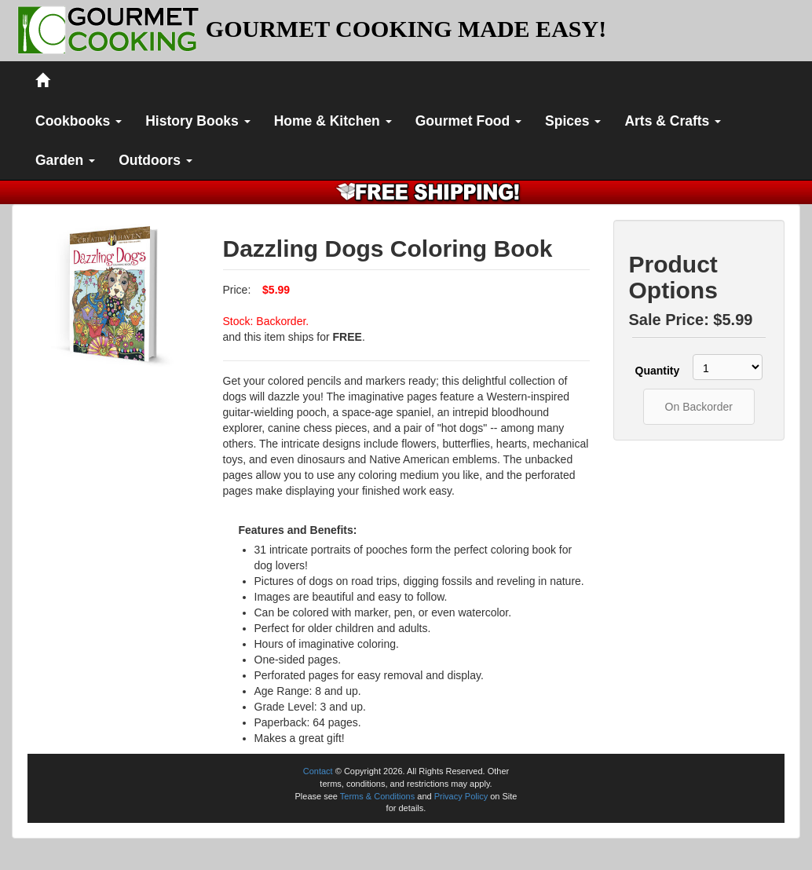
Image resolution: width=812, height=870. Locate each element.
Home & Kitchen (333, 121)
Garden (65, 160)
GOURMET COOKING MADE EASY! (406, 29)
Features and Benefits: (298, 530)
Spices (573, 121)
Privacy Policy (461, 796)
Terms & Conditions (377, 796)
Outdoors (155, 160)
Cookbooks (78, 121)
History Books (198, 121)
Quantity (655, 370)
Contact (318, 771)
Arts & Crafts (672, 121)
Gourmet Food (468, 121)
